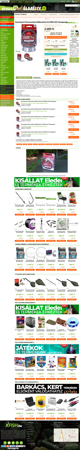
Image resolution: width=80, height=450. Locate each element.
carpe (25, 144)
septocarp (19, 144)
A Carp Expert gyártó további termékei (25, 274)
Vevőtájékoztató (44, 11)
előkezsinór (56, 144)
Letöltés (65, 11)
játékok (20, 1)
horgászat (4, 1)
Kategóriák (36, 14)
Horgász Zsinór (50, 25)
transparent (69, 144)
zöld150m (63, 144)
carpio (30, 144)
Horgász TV (36, 11)
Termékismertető (24, 77)
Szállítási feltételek (30, 431)
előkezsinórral (49, 144)
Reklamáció (53, 11)
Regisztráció (29, 438)
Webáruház (17, 11)
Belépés (28, 436)
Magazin (23, 11)
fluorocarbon (41, 144)
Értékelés (37, 77)
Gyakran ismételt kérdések (31, 443)
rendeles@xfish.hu (58, 425)
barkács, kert (28, 1)
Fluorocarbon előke (57, 25)
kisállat (13, 1)
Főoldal (28, 424)
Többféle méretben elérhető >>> (55, 51)
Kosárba (48, 73)
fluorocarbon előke (56, 175)
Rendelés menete (30, 429)
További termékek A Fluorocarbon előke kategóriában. (32, 244)
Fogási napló (29, 11)
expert (35, 144)
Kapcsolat (59, 11)
